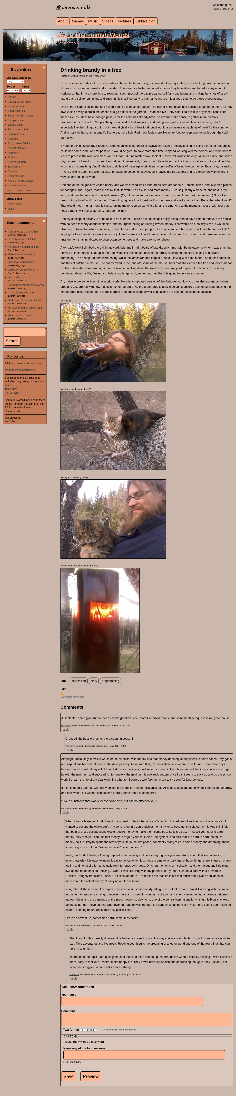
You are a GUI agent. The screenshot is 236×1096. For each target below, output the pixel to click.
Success (13, 138)
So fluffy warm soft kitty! (22, 239)
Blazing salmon (17, 161)
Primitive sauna (17, 185)
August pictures (17, 147)
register (228, 8)
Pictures (124, 21)
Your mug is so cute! (20, 315)
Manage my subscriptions (20, 369)
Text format (71, 1032)
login (216, 8)
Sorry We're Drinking (20, 143)
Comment (69, 1011)
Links (11, 208)
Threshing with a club (20, 115)
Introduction (15, 204)
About (63, 21)
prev (9, 190)
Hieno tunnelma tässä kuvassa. (26, 284)
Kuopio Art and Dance (21, 180)
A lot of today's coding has (23, 231)
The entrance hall (18, 129)
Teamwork (14, 166)
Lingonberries (16, 134)
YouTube (10, 421)
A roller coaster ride (19, 101)
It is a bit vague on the (21, 292)
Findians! (13, 157)
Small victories (16, 110)
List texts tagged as (18, 77)
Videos (107, 21)
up (62, 693)
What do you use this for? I (23, 269)
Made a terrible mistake (21, 254)
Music (93, 21)
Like (63, 689)
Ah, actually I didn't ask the (23, 246)
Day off (12, 96)
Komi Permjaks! (17, 106)
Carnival (12, 171)
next (29, 190)
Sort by (11, 86)
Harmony (13, 152)
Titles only (11, 388)
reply (66, 729)
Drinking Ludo (16, 175)
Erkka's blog (146, 21)
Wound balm (15, 124)
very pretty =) (15, 277)
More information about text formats (119, 1032)
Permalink (66, 725)
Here (124, 281)
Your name (68, 994)
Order (25, 86)
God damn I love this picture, (24, 300)
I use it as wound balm (21, 262)
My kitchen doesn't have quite (25, 307)
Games (78, 21)
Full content (12, 392)
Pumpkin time (16, 120)
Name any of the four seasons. (85, 1050)
